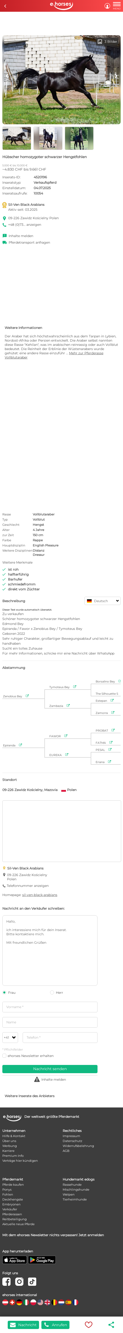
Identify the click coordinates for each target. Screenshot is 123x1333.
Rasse (6, 514)
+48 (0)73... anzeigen (24, 224)
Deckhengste (12, 1199)
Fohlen (7, 1194)
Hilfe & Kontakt (13, 1136)
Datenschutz (72, 1141)
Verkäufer (9, 1209)
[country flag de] (19, 1302)
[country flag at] (5, 1302)
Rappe (38, 540)
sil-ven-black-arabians (39, 895)
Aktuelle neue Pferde (18, 1224)
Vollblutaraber (43, 514)
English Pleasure (45, 545)
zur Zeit (8, 535)
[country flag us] (40, 1302)
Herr (56, 992)
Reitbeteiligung (14, 1219)
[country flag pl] (33, 1302)
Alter (6, 530)
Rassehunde (72, 1184)
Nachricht (23, 1325)
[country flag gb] (47, 1302)
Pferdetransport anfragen (29, 242)
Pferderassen (12, 1214)
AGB (66, 1151)
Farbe (6, 540)
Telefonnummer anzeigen (28, 886)
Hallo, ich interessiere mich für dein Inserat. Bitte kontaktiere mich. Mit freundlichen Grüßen (50, 950)
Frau (8, 992)
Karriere (8, 1151)
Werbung (9, 1146)
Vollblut (39, 519)
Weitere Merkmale (17, 562)
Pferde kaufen (13, 1184)
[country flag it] (26, 1302)
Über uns (9, 1141)
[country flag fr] (75, 1302)
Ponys (6, 1189)
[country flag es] (68, 1302)
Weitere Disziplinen (17, 550)
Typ (5, 519)
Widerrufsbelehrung (78, 1146)
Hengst (38, 524)
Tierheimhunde (75, 1199)
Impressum (71, 1136)
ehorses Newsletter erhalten (28, 1056)
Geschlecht (10, 524)
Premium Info (13, 1156)
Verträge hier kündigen (20, 1160)
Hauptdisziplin (13, 545)
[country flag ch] (12, 1302)
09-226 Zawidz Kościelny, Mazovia (30, 790)
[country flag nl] (61, 1302)
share (111, 1325)
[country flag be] (54, 1302)
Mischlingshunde (76, 1189)
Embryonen (11, 1204)
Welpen (69, 1194)
